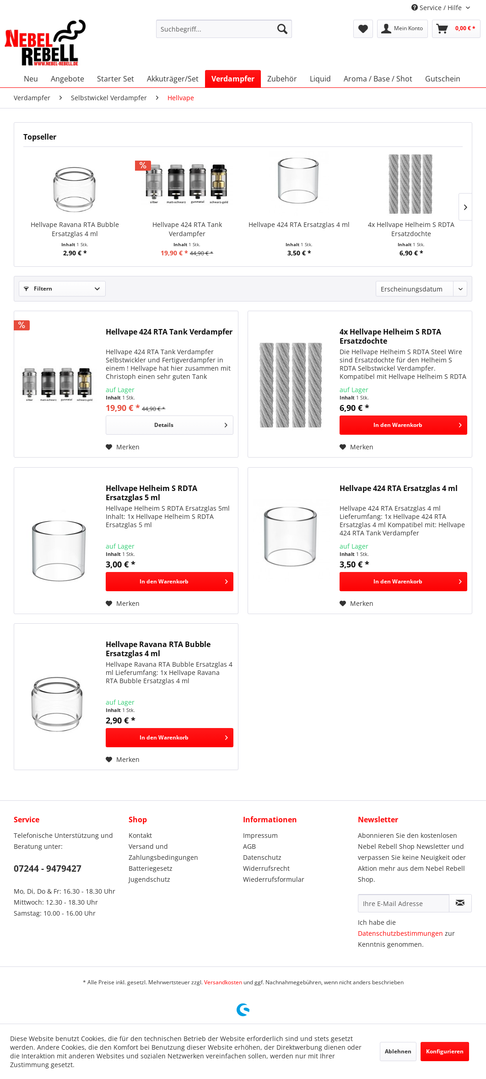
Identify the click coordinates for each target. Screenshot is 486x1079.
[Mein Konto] (402, 29)
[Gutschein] (443, 78)
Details (190, 423)
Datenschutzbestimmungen (400, 933)
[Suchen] (282, 29)
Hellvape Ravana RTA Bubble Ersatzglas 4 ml (75, 229)
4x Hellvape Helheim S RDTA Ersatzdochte (411, 229)
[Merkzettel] (363, 29)
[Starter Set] (115, 78)
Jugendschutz (149, 879)
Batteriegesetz (151, 868)
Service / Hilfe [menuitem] (437, 7)
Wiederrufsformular (273, 879)
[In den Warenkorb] (403, 425)
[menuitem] (224, 29)
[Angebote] (67, 78)
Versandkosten (223, 982)
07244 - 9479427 (47, 868)
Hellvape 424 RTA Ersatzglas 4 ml (299, 224)
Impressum (260, 835)
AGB (249, 846)
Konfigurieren (445, 1051)
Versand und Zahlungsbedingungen (163, 852)
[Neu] (30, 78)
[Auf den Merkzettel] (123, 447)
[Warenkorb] (456, 29)
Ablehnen (398, 1051)
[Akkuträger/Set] (172, 78)
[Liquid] (320, 78)
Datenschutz (262, 857)
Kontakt (140, 835)
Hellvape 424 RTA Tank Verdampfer (187, 229)
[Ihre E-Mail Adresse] (403, 903)
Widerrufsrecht (266, 868)
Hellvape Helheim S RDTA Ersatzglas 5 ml (151, 493)
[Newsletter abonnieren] (460, 903)
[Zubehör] (282, 78)
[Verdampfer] (233, 78)
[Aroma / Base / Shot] (378, 78)
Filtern (38, 288)
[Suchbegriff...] (224, 29)
